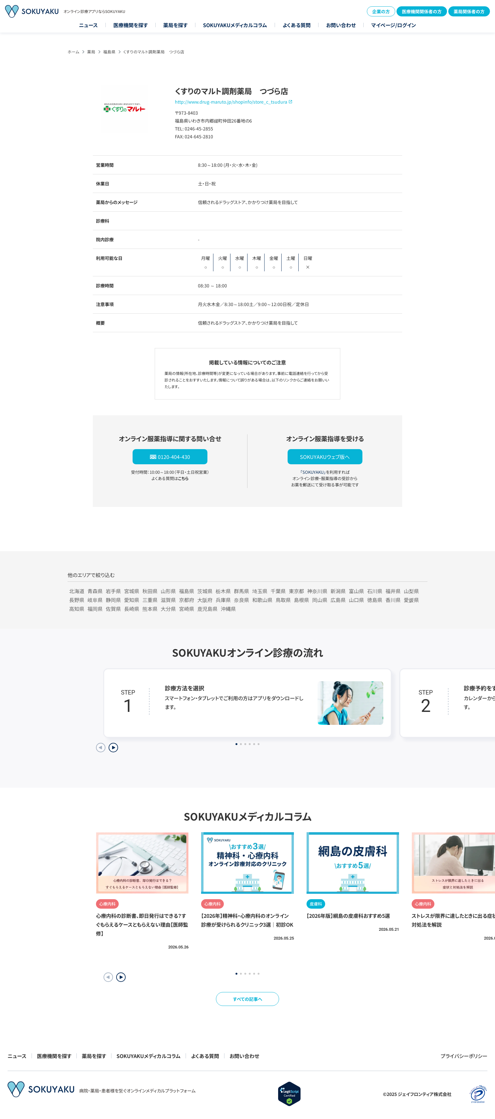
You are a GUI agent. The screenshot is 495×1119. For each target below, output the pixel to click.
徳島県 (374, 600)
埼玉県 (259, 591)
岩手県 (113, 591)
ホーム (73, 52)
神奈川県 (317, 591)
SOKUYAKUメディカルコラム (235, 24)
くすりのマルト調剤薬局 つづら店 (153, 52)
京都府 (186, 600)
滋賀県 (168, 600)
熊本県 (150, 608)
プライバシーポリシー (464, 1056)
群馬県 (241, 591)
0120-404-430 (174, 456)
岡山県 (319, 600)
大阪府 (204, 600)
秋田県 (150, 591)
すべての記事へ (247, 999)
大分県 (168, 608)
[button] (121, 977)
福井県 (393, 591)
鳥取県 (283, 600)
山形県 (168, 591)
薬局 (91, 52)
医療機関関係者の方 (422, 11)
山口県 (356, 600)
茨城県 (204, 591)
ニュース (88, 24)
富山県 (356, 591)
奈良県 (241, 600)
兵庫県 (223, 600)
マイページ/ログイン (393, 24)
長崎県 (131, 608)
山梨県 (411, 591)
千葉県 (278, 591)
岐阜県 (95, 600)
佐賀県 (113, 608)
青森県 (95, 591)
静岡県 (113, 600)
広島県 (338, 600)
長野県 (76, 600)
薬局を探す (175, 24)
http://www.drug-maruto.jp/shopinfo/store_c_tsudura (231, 102)
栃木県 (223, 591)
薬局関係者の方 (469, 11)
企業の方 (381, 11)
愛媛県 (411, 600)
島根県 (301, 600)
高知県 (76, 608)
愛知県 (131, 600)
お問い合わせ (341, 24)
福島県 (109, 52)
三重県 (150, 600)
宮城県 (131, 591)
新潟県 (338, 591)
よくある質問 (297, 24)
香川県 (393, 600)
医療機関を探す (130, 24)
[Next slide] (113, 747)
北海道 (76, 591)
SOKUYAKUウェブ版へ (325, 456)
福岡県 (95, 608)
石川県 (374, 591)
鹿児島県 (207, 608)
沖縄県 (228, 608)
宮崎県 (186, 608)
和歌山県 (262, 600)
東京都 (296, 591)
